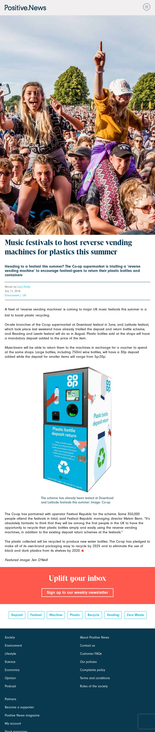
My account (13, 723)
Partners (10, 699)
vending (113, 615)
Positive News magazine (22, 715)
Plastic (75, 615)
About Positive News (94, 637)
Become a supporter (19, 707)
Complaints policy (92, 670)
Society (10, 637)
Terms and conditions (95, 678)
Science (10, 662)
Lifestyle (10, 654)
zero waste (135, 615)
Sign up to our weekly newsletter (77, 592)
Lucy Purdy (23, 286)
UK (24, 295)
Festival (36, 615)
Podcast (10, 686)
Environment (12, 295)
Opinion (10, 678)
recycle (93, 615)
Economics (12, 670)
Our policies (88, 662)
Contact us (87, 646)
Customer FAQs (91, 654)
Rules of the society (94, 686)
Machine (55, 615)
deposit (17, 615)
